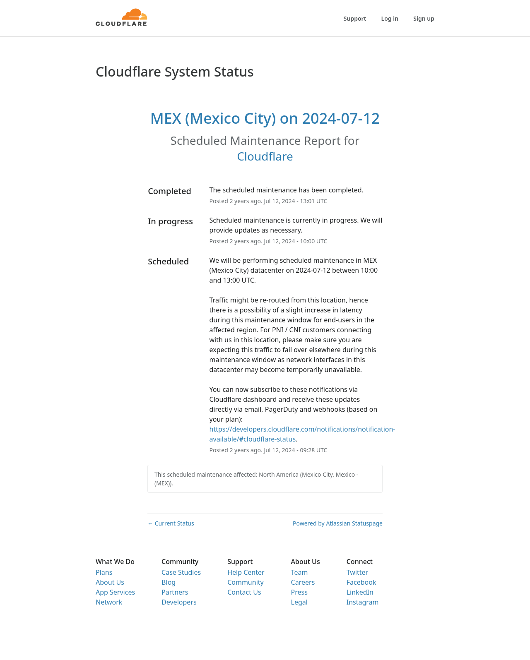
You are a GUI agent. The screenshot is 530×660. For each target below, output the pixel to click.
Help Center (245, 572)
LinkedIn (360, 592)
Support (355, 18)
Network (109, 602)
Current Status (170, 523)
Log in (390, 18)
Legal (299, 602)
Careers (303, 582)
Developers (178, 602)
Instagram (363, 602)
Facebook (361, 582)
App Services (115, 592)
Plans (104, 572)
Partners (174, 592)
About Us (110, 582)
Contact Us (244, 592)
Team (299, 572)
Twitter (357, 572)
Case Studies (181, 572)
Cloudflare (265, 156)
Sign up (423, 18)
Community (245, 582)
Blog (168, 582)
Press (299, 592)
